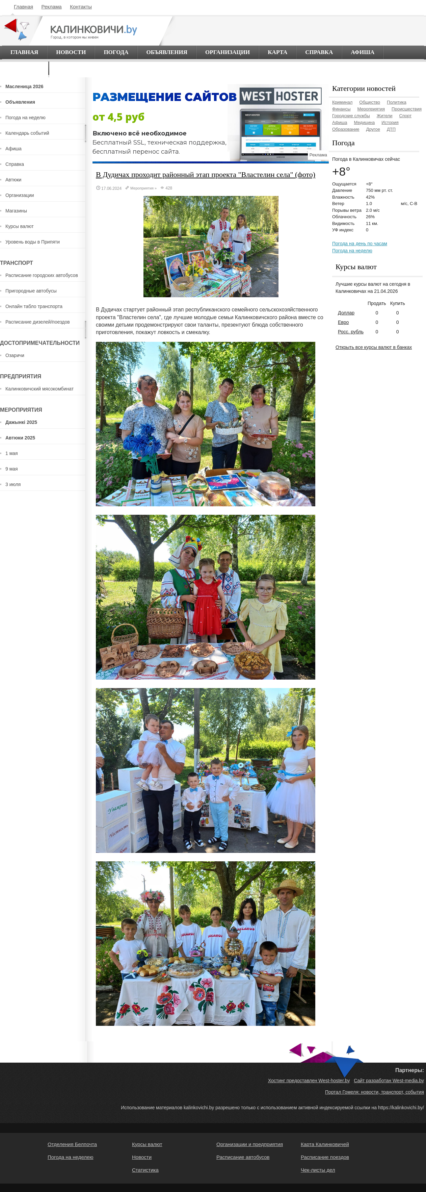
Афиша (362, 52)
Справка (319, 52)
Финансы (341, 108)
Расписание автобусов (242, 1157)
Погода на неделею (71, 1157)
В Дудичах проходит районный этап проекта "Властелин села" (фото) (205, 174)
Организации (227, 52)
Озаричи (14, 355)
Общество (369, 102)
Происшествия (407, 108)
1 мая (11, 453)
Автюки (13, 179)
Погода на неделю (25, 117)
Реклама (52, 6)
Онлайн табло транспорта (33, 306)
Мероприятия (142, 188)
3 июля (13, 484)
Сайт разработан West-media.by (389, 1080)
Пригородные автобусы (31, 291)
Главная (23, 6)
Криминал (342, 102)
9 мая (11, 469)
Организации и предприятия (249, 1144)
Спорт (405, 115)
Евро (343, 322)
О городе (25, 68)
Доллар (346, 312)
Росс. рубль (351, 331)
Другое (373, 129)
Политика (396, 102)
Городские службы (351, 115)
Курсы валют (19, 226)
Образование (346, 129)
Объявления (167, 52)
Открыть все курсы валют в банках (374, 347)
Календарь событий (27, 133)
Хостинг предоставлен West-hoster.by (309, 1080)
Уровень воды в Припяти (32, 242)
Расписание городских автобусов (41, 275)
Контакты (81, 6)
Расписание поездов (325, 1157)
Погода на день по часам (359, 243)
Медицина (364, 122)
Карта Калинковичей (325, 1144)
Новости (71, 52)
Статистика (145, 1170)
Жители (385, 115)
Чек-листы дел (318, 1170)
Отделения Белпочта (72, 1144)
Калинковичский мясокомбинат (39, 388)
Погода (116, 52)
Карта (277, 52)
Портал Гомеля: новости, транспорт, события (374, 1092)
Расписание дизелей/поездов (37, 322)
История (389, 122)
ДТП (391, 129)
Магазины (16, 210)
